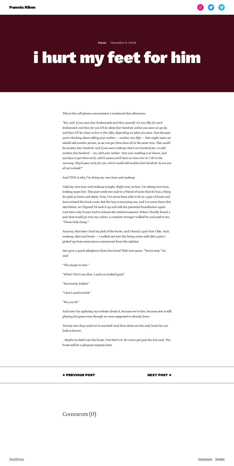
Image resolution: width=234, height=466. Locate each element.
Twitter (220, 459)
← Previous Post (79, 375)
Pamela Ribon (22, 7)
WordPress (16, 459)
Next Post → (159, 375)
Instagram (205, 459)
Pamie (102, 43)
